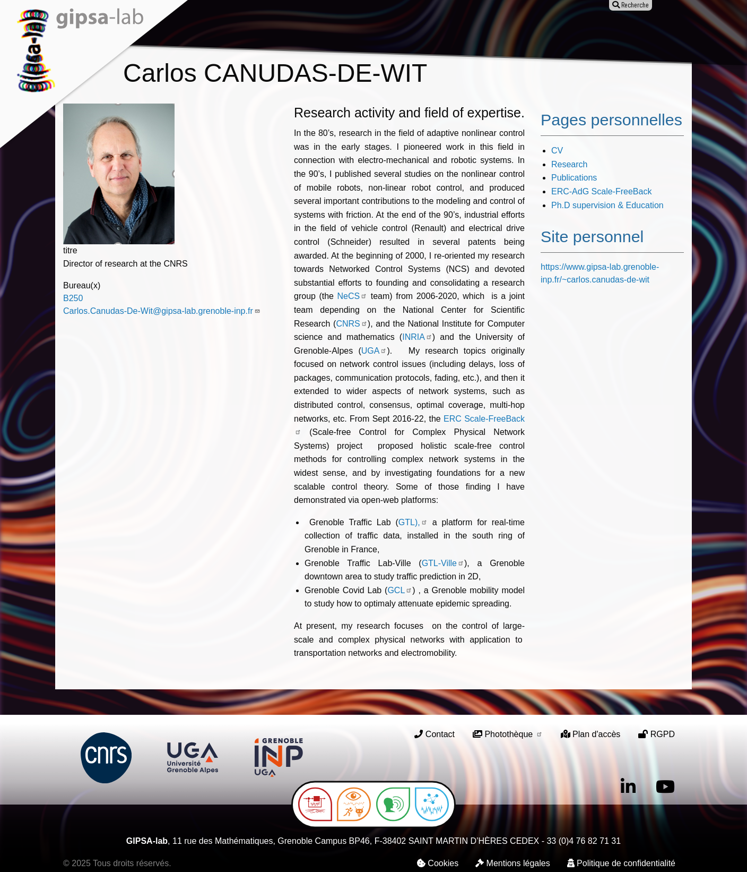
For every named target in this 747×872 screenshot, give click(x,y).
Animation (391, 30)
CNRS (351, 323)
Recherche (268, 30)
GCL (399, 590)
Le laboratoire (203, 30)
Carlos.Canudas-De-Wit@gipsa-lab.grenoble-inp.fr (161, 310)
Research (569, 164)
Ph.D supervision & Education (607, 205)
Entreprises (528, 30)
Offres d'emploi (458, 30)
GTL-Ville (443, 563)
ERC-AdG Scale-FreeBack (601, 191)
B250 (73, 298)
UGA (374, 350)
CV (557, 150)
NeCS (352, 296)
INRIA (417, 336)
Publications (331, 30)
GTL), (413, 522)
